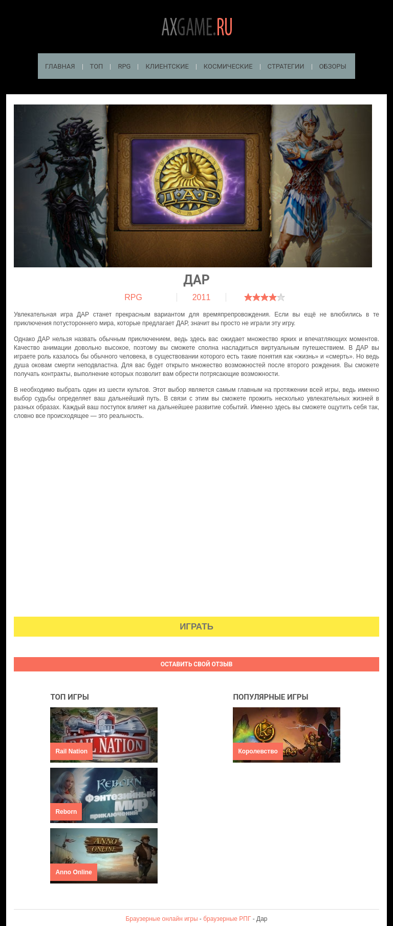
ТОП (96, 66)
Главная (60, 66)
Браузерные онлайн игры (161, 918)
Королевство (257, 751)
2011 (201, 297)
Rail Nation (71, 751)
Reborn (66, 811)
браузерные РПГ (227, 918)
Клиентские (166, 66)
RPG (124, 66)
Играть (196, 627)
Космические (228, 66)
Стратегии (286, 66)
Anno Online (73, 872)
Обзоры (332, 66)
